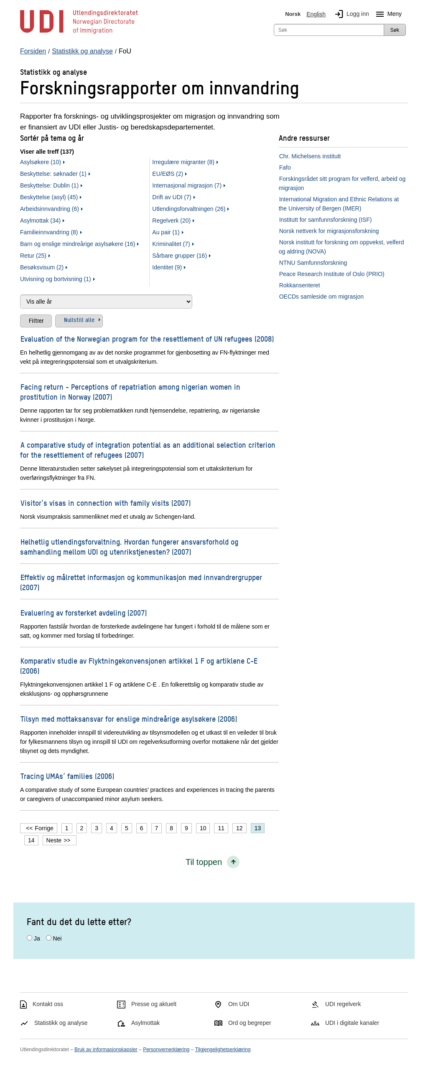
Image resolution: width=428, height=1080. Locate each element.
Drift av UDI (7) (171, 197)
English (316, 14)
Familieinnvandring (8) (49, 232)
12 (239, 828)
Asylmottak (145, 1022)
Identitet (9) (167, 267)
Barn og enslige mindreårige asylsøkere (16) (77, 244)
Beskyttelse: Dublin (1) (49, 185)
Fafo (285, 167)
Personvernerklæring (166, 1049)
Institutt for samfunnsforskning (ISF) (325, 219)
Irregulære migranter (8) (183, 162)
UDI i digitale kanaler (352, 1022)
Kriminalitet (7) (171, 244)
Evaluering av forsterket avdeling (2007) (83, 612)
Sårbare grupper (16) (179, 255)
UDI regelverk (343, 1004)
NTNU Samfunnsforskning (313, 262)
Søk (394, 30)
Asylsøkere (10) (40, 162)
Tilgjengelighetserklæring (223, 1049)
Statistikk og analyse (61, 1022)
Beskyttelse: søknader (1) (53, 173)
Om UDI (239, 1004)
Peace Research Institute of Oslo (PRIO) (332, 274)
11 (221, 828)
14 (31, 840)
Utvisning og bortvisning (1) (55, 279)
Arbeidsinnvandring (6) (49, 208)
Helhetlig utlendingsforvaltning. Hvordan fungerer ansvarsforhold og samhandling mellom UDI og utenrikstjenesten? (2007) (129, 546)
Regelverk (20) (171, 220)
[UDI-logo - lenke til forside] (79, 33)
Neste (54, 840)
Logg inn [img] (350, 14)
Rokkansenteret (299, 285)
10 (203, 828)
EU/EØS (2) (167, 173)
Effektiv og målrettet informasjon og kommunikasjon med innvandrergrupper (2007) (141, 582)
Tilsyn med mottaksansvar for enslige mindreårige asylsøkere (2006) (128, 718)
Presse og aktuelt (153, 1004)
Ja (37, 938)
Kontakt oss (48, 1004)
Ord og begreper (249, 1022)
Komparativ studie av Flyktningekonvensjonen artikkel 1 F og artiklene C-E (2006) (138, 665)
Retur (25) (33, 255)
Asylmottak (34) (40, 220)
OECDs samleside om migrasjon (321, 296)
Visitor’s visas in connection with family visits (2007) (105, 502)
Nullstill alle (79, 319)
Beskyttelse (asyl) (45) (49, 197)
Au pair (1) (165, 232)
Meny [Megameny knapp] (387, 14)
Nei (57, 938)
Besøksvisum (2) (42, 267)
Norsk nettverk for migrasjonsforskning (329, 231)
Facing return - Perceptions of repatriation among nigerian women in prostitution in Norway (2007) (130, 391)
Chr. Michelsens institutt (310, 156)
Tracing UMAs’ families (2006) (67, 776)
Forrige (44, 828)
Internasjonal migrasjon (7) (187, 185)
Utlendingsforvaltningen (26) (188, 208)
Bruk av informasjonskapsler (106, 1049)
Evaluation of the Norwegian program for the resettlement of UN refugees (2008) (147, 338)
